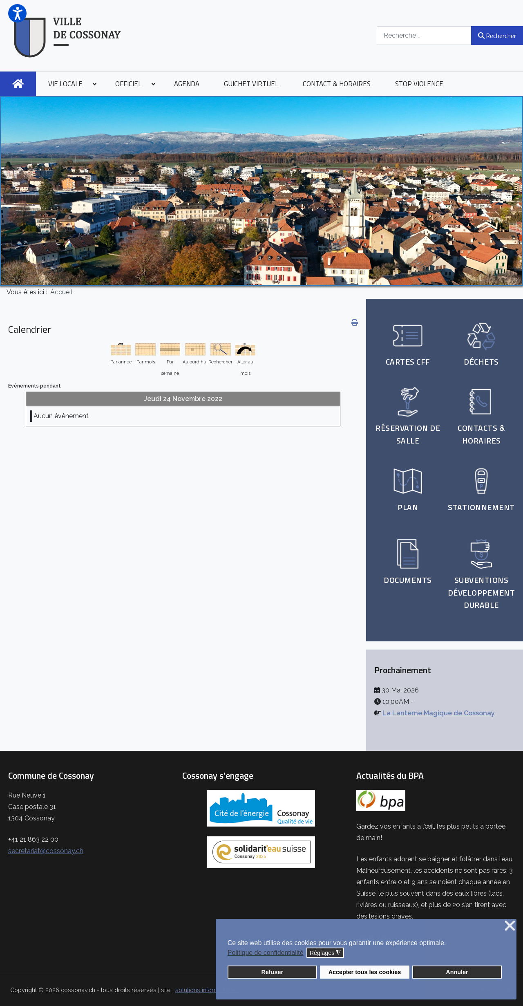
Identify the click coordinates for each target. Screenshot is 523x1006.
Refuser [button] (272, 972)
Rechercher (497, 35)
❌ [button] (510, 926)
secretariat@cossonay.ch (45, 851)
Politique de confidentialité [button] (266, 952)
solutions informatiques (207, 989)
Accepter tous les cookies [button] (365, 972)
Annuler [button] (457, 972)
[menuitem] (18, 84)
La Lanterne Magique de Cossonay (438, 713)
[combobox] (424, 35)
